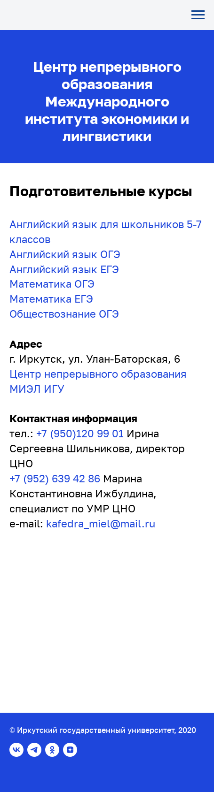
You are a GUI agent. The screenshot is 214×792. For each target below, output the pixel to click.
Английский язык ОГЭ (64, 254)
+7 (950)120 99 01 (80, 433)
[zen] (70, 750)
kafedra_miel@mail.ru (100, 523)
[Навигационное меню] (198, 15)
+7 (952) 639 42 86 (54, 478)
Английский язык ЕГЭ (64, 269)
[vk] (16, 750)
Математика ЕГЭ (51, 298)
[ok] (52, 750)
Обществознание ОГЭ (64, 313)
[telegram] (34, 750)
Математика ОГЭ (52, 283)
